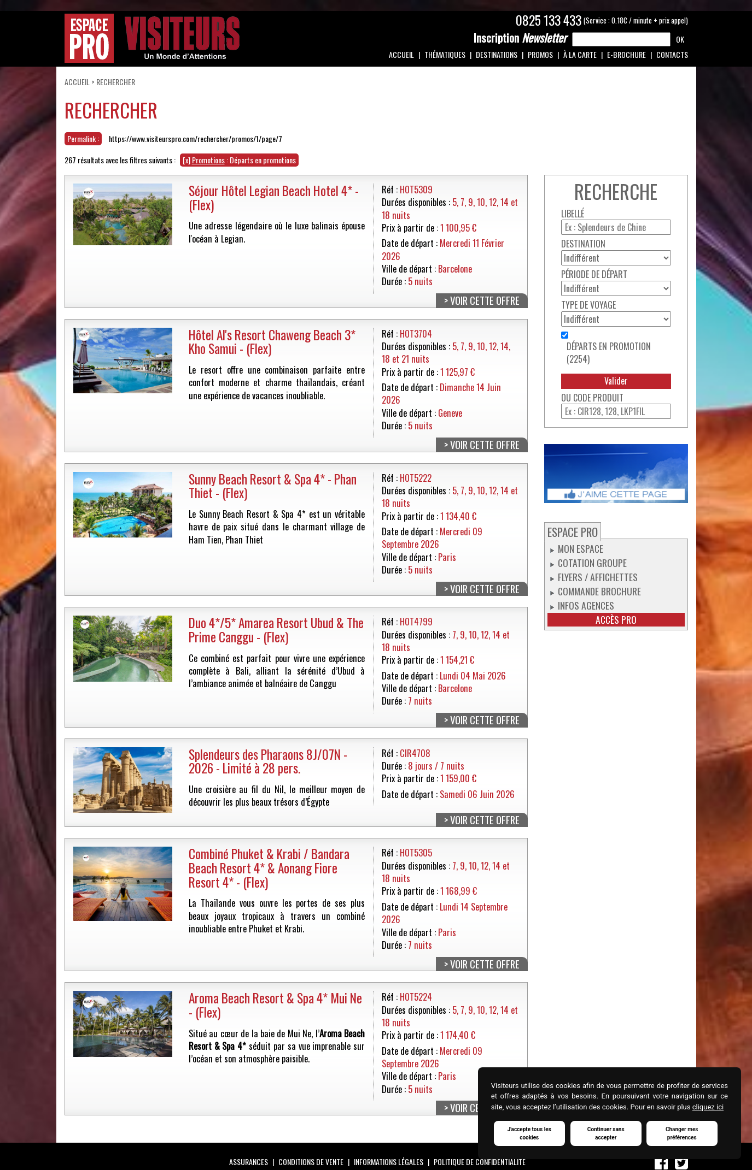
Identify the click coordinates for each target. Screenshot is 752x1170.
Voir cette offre (485, 300)
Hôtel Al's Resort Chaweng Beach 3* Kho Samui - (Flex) (272, 341)
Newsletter (520, 37)
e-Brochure (626, 54)
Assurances (248, 1161)
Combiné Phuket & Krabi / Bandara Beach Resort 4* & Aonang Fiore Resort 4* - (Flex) (269, 867)
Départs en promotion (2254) (609, 352)
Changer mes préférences (682, 1133)
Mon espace (580, 548)
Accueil (401, 54)
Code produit (598, 398)
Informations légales (388, 1161)
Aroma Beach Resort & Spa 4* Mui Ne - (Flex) (275, 1004)
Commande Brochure (599, 591)
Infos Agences (586, 605)
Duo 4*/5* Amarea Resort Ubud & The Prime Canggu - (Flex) (276, 629)
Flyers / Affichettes (598, 577)
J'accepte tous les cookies (529, 1133)
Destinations (496, 54)
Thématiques (444, 54)
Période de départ (594, 274)
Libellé (572, 214)
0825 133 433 (548, 20)
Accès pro (616, 620)
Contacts (672, 54)
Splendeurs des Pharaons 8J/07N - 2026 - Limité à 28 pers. (268, 761)
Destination (583, 244)
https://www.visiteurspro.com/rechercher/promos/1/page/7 (195, 138)
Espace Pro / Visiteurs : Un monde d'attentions (152, 38)
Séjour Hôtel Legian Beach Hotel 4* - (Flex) (274, 197)
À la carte (580, 54)
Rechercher (115, 81)
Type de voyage (588, 305)
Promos (540, 54)
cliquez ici (708, 1107)
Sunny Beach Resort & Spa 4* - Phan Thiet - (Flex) (273, 486)
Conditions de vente (310, 1161)
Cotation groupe (592, 563)
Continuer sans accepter (606, 1133)
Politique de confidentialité (480, 1161)
